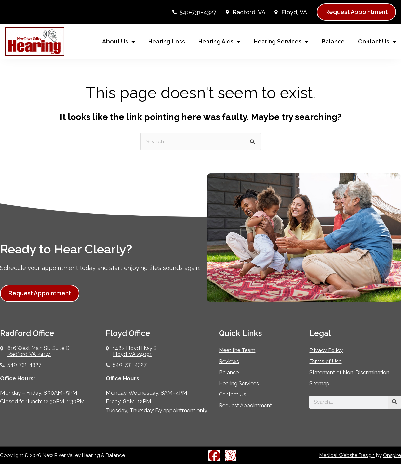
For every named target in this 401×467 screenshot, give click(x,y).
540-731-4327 (198, 12)
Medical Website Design (347, 458)
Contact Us (377, 41)
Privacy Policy (328, 350)
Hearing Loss (166, 41)
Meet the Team (240, 350)
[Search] (394, 408)
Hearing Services (281, 41)
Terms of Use (328, 361)
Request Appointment (249, 405)
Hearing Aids (219, 41)
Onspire (392, 458)
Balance (333, 41)
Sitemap (320, 390)
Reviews (230, 361)
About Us (118, 41)
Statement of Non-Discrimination (335, 376)
